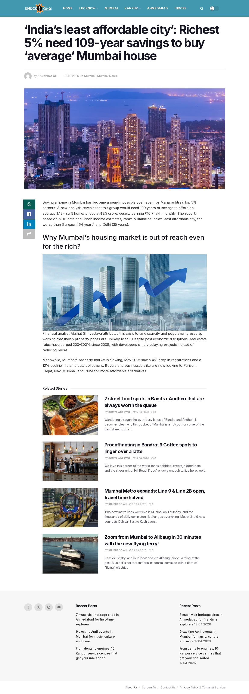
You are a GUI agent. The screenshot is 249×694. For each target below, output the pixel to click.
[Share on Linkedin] (29, 225)
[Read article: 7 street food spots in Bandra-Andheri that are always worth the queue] (70, 415)
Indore (181, 8)
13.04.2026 (141, 458)
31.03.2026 (72, 76)
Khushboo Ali (47, 76)
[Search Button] (201, 8)
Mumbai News (107, 76)
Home (67, 8)
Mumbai (111, 8)
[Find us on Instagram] (49, 607)
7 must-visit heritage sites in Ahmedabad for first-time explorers (97, 619)
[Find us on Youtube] (59, 607)
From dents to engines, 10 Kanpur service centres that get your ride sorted (96, 653)
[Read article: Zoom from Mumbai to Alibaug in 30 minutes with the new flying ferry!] (70, 554)
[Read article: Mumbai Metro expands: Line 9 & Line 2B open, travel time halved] (70, 507)
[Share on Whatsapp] (29, 205)
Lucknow (87, 8)
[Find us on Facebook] (28, 607)
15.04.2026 (141, 412)
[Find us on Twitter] (38, 607)
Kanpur (131, 8)
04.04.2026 (137, 550)
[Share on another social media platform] (29, 235)
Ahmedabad (157, 8)
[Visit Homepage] (39, 8)
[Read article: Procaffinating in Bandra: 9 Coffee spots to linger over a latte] (70, 461)
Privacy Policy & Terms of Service (202, 687)
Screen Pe (149, 687)
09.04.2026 (137, 504)
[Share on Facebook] (29, 215)
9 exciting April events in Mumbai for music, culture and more (95, 636)
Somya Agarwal (119, 412)
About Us (131, 687)
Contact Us (168, 687)
